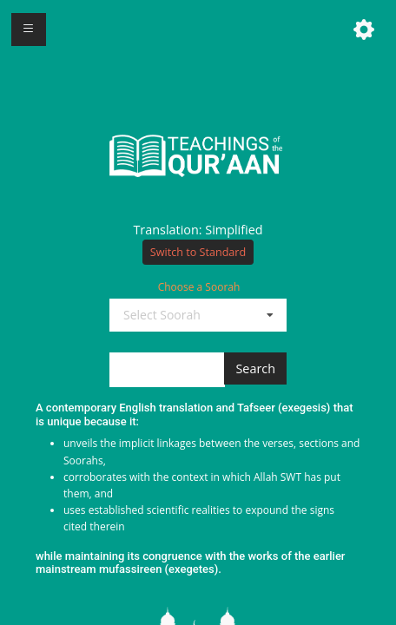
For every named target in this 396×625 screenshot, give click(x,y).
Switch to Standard (198, 252)
